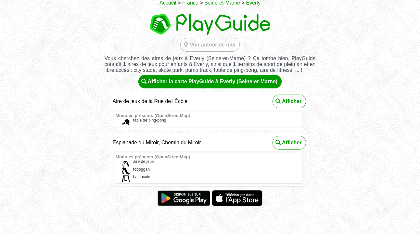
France (190, 3)
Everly (253, 3)
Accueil (167, 3)
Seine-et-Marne (222, 3)
